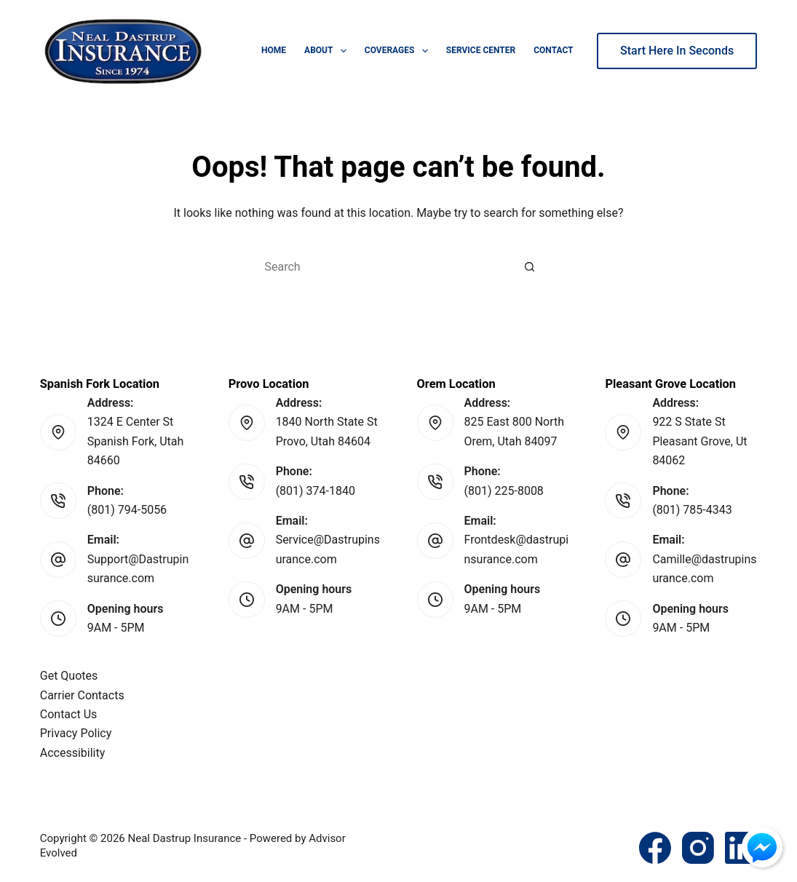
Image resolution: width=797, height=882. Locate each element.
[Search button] (529, 266)
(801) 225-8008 (504, 491)
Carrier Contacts (82, 695)
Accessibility (73, 753)
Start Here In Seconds (677, 50)
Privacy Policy (76, 733)
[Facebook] (655, 848)
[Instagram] (698, 848)
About (328, 51)
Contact (553, 50)
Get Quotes (69, 676)
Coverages (399, 51)
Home (273, 50)
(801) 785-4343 (691, 510)
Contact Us (69, 714)
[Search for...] (384, 266)
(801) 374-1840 (315, 491)
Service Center (480, 50)
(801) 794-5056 (127, 510)
